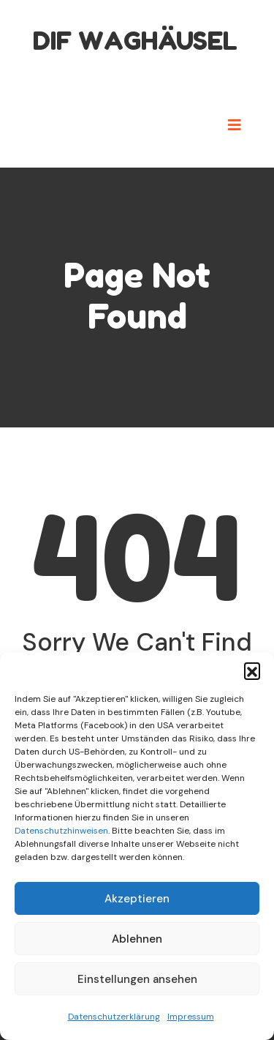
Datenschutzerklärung (114, 1016)
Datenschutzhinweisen (61, 831)
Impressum (190, 1016)
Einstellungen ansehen (137, 979)
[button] (252, 670)
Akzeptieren (137, 898)
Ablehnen (137, 939)
